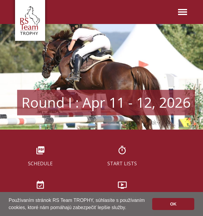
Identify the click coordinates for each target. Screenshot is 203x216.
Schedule (40, 163)
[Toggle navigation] (182, 13)
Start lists (122, 163)
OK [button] (173, 204)
